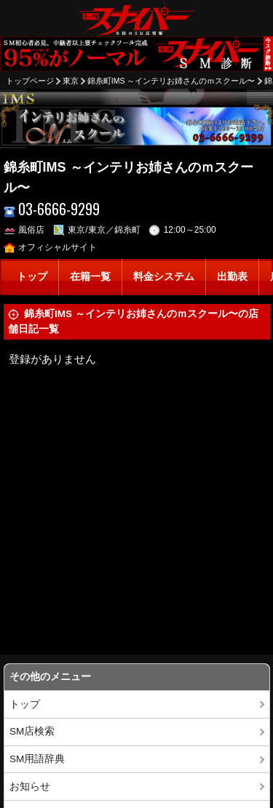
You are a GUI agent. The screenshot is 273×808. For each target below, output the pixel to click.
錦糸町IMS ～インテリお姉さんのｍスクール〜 (171, 80)
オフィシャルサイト (51, 247)
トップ (32, 276)
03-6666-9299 (52, 209)
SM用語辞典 (37, 758)
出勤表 (232, 276)
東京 (71, 80)
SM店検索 (32, 731)
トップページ (30, 80)
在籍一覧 (90, 276)
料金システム (163, 276)
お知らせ (29, 786)
